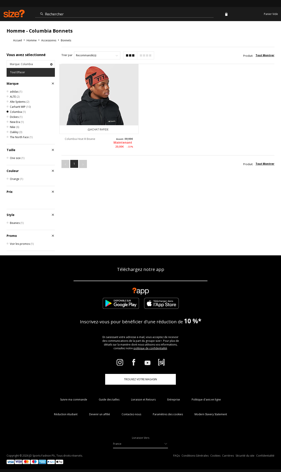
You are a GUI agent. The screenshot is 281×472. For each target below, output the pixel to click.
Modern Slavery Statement (211, 414)
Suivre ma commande (73, 399)
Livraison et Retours (143, 399)
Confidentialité (265, 455)
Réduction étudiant (65, 414)
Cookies (215, 455)
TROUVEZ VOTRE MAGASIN (140, 379)
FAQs (176, 455)
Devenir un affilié (99, 414)
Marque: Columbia (31, 64)
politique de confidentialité (150, 348)
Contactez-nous (131, 414)
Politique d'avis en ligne (206, 399)
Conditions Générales (195, 455)
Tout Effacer (17, 72)
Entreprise (173, 399)
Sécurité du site (245, 455)
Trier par (66, 55)
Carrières (228, 455)
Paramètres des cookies (168, 414)
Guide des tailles (109, 399)
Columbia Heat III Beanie (80, 132)
